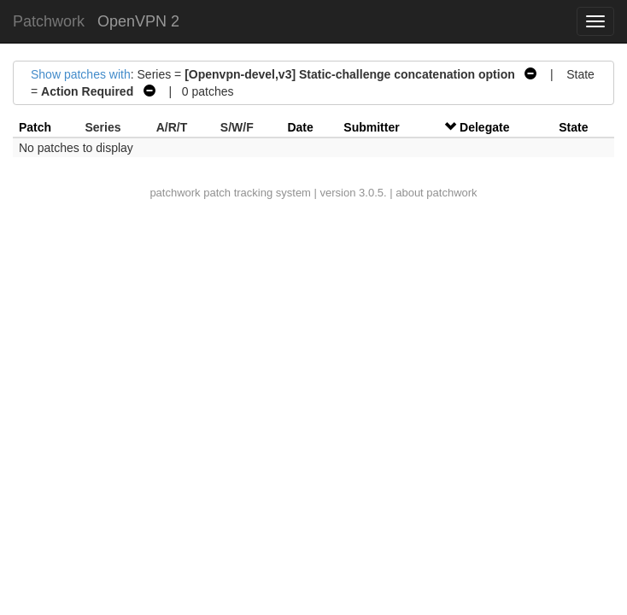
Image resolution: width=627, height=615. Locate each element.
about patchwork (436, 192)
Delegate (484, 127)
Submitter (371, 127)
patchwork (174, 192)
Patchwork (49, 21)
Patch (35, 127)
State (573, 127)
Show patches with (81, 74)
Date (300, 127)
